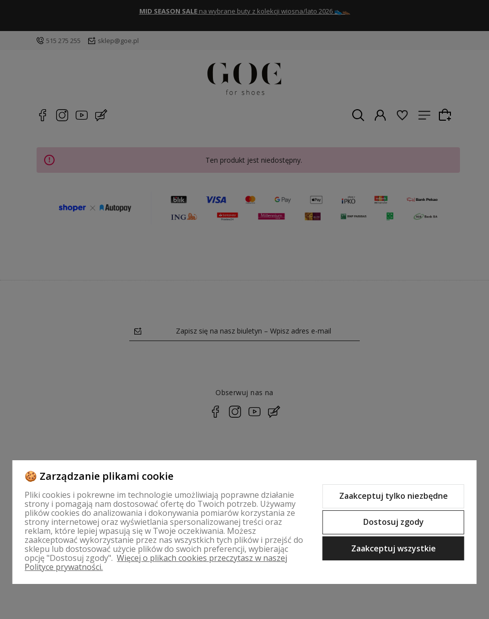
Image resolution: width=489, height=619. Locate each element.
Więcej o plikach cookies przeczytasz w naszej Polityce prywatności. (156, 562)
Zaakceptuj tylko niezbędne (393, 495)
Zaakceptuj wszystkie (393, 548)
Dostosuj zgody (393, 521)
